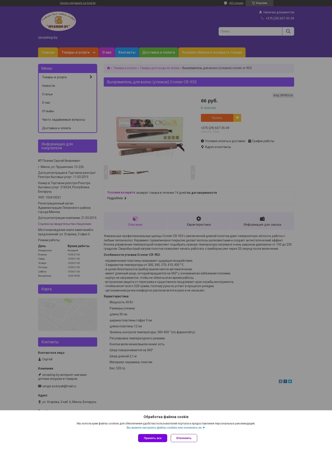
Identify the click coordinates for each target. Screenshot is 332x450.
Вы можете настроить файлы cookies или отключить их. (164, 428)
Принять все (153, 438)
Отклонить (184, 438)
